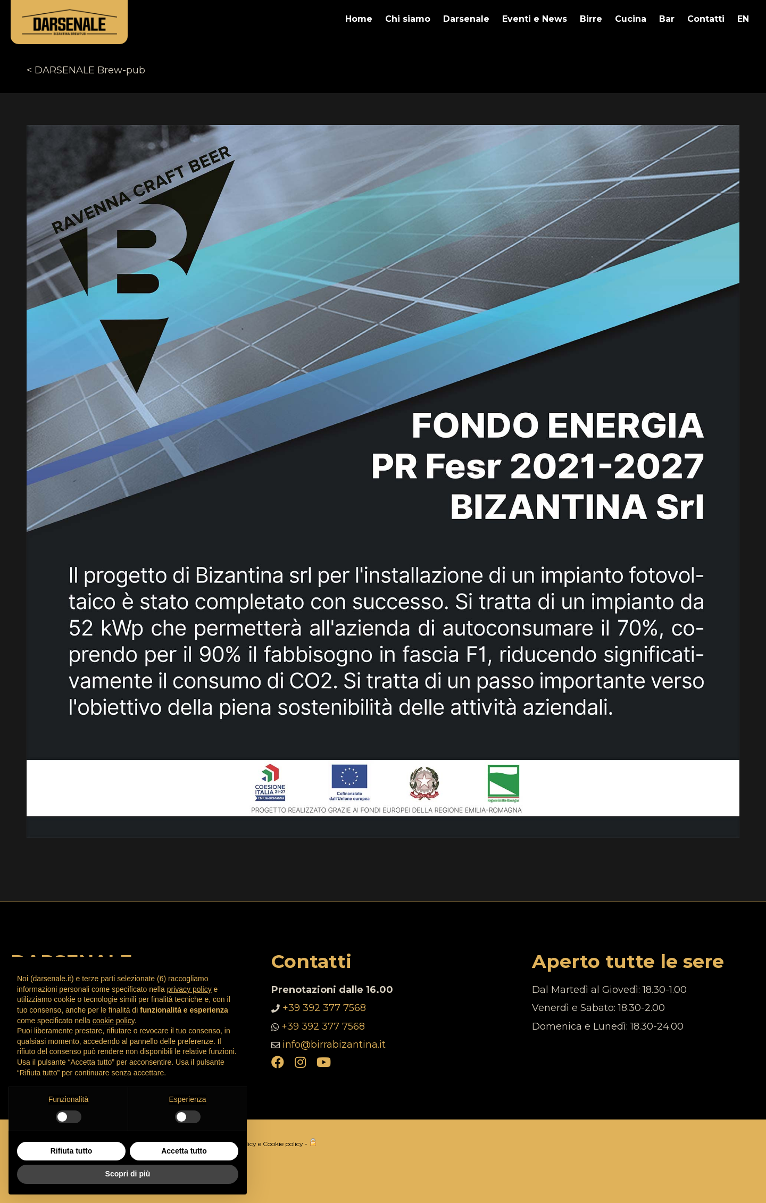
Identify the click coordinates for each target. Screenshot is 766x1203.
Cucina (630, 19)
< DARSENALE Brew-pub (86, 70)
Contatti (706, 19)
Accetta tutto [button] (184, 1151)
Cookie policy (283, 1144)
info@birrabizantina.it (334, 1044)
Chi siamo (407, 19)
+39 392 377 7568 (324, 1008)
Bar (667, 19)
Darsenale (466, 19)
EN (743, 19)
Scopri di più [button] (128, 1173)
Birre (591, 19)
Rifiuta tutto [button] (72, 1151)
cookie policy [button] (114, 1020)
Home (358, 19)
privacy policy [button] (189, 989)
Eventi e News (534, 19)
